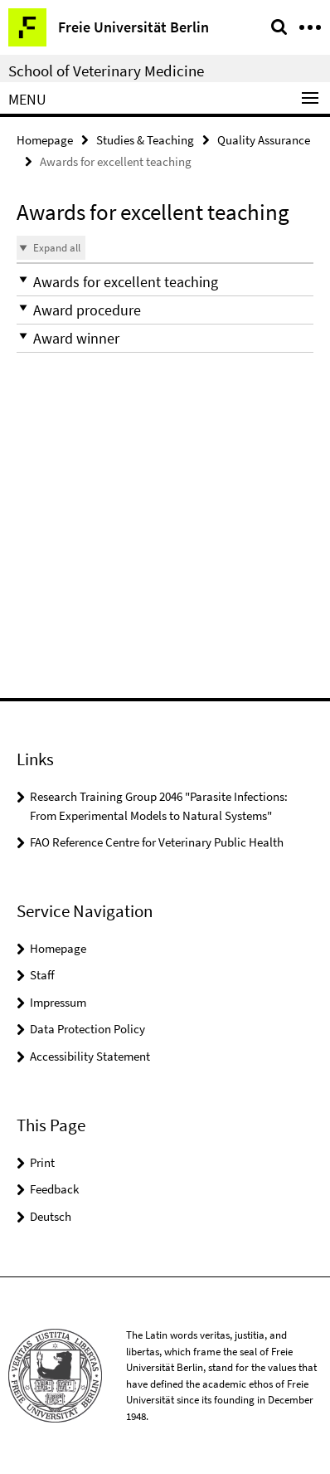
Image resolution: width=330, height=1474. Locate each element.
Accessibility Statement (90, 1056)
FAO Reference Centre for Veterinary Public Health (157, 842)
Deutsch (50, 1216)
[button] (165, 281)
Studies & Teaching (145, 140)
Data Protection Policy (87, 1029)
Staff (42, 975)
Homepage (45, 140)
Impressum (58, 1002)
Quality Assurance (263, 140)
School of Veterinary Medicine (106, 71)
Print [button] (42, 1162)
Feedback (54, 1189)
